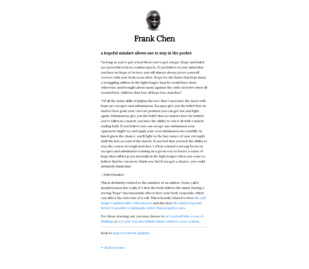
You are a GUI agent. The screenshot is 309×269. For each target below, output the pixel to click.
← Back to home (113, 247)
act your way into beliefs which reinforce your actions (158, 221)
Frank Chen (154, 39)
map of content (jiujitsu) (131, 233)
